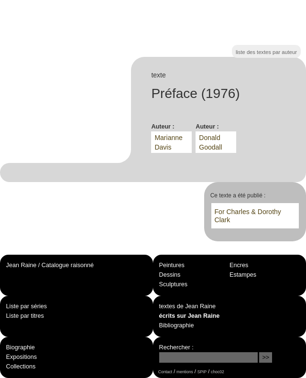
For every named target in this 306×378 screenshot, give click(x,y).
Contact (165, 371)
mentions (184, 371)
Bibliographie (176, 325)
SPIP (202, 371)
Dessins (170, 274)
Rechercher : (176, 347)
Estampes (243, 274)
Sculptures (173, 284)
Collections (21, 366)
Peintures (172, 265)
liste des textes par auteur (266, 52)
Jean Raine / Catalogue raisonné (50, 265)
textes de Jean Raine (187, 306)
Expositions (21, 357)
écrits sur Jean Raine (189, 316)
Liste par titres (25, 316)
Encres (239, 265)
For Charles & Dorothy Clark (248, 216)
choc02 (217, 371)
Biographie (20, 347)
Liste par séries (26, 306)
